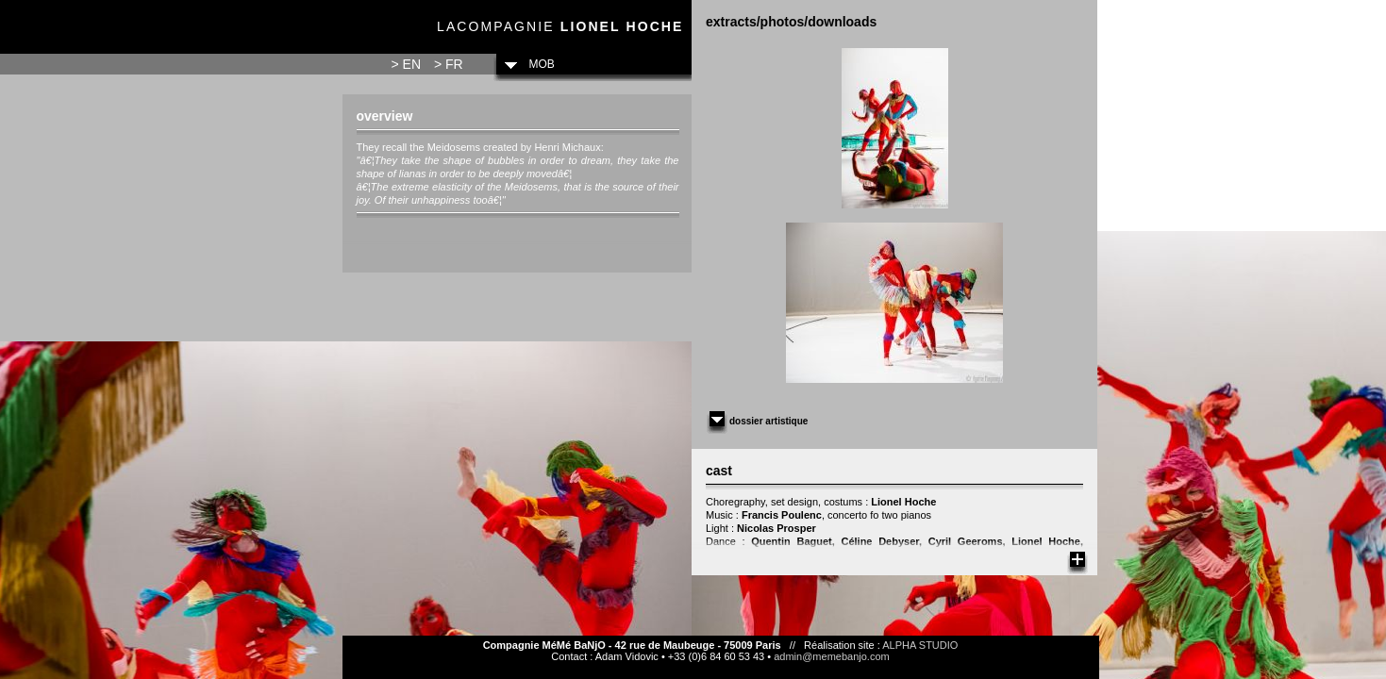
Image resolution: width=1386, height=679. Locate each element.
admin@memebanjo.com (831, 656)
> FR (448, 64)
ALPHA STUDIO (920, 645)
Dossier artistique (757, 421)
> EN (407, 64)
